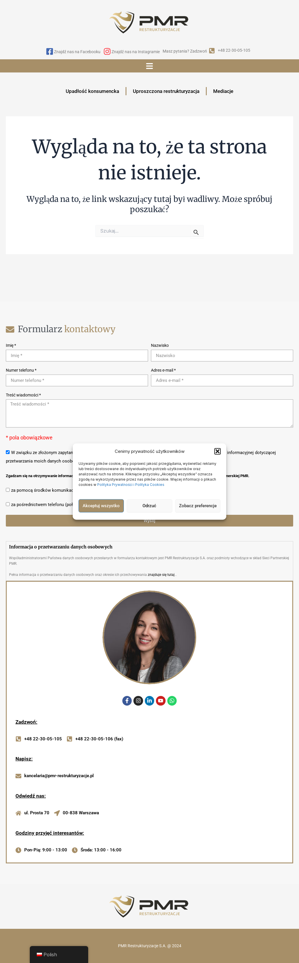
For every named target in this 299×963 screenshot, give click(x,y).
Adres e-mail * (163, 370)
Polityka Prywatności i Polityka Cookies (131, 484)
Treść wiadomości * (23, 395)
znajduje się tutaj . (162, 575)
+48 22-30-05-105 (234, 50)
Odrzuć (149, 505)
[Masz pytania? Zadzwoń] (212, 51)
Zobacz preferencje (198, 505)
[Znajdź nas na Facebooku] (49, 52)
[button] (217, 451)
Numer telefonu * (21, 370)
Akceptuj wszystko (101, 505)
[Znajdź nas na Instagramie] (107, 52)
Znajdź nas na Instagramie (136, 51)
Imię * (11, 345)
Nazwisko (160, 345)
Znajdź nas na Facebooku (77, 51)
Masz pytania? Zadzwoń (185, 51)
